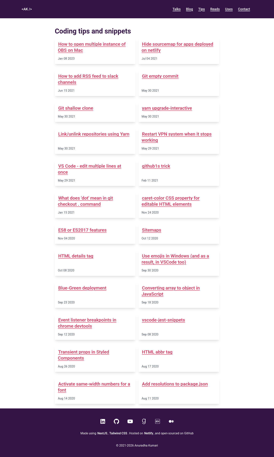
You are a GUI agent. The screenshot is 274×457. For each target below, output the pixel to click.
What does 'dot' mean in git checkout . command (85, 201)
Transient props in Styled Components (83, 355)
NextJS (102, 433)
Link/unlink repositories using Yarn (93, 134)
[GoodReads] (144, 421)
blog (189, 9)
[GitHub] (116, 421)
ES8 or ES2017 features (82, 230)
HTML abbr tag (157, 352)
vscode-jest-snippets (163, 320)
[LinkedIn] (103, 421)
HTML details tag (75, 256)
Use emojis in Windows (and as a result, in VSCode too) (175, 259)
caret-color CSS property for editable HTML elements (171, 201)
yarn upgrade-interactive (167, 108)
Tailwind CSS (118, 433)
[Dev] (157, 421)
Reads (215, 9)
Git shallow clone (75, 108)
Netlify (148, 433)
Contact (244, 9)
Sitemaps (151, 230)
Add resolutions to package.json (175, 384)
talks (177, 9)
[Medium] (171, 421)
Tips (201, 9)
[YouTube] (130, 421)
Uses (229, 9)
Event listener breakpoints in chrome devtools (87, 323)
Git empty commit (160, 76)
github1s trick (156, 166)
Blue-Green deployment (82, 288)
